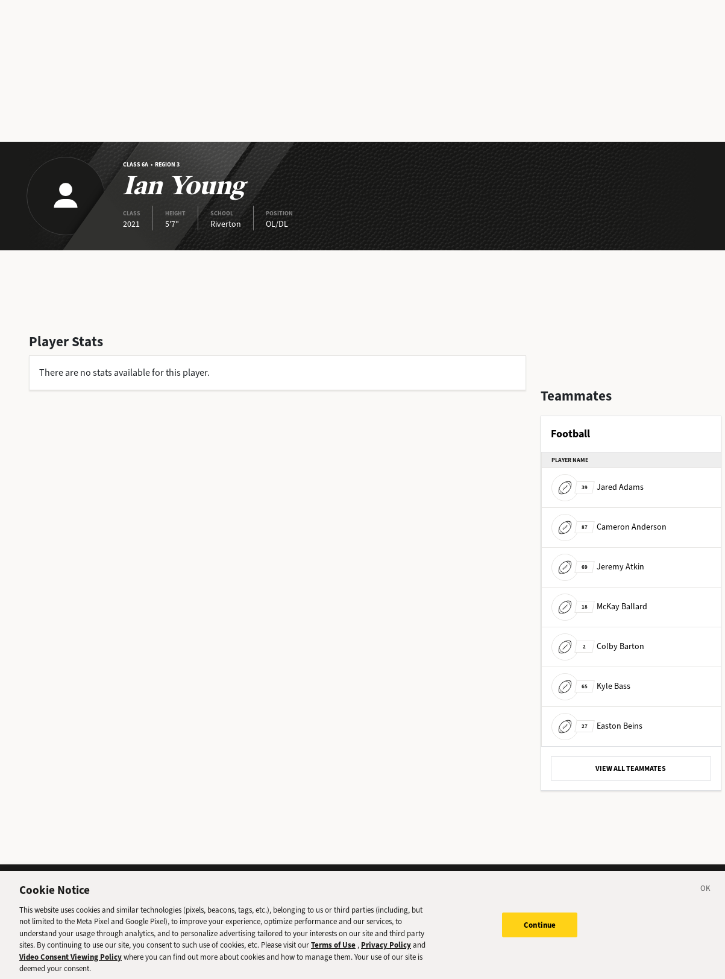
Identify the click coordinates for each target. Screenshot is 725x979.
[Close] (705, 897)
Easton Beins (596, 726)
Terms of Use (333, 953)
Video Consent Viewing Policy (70, 964)
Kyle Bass (590, 686)
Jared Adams (597, 487)
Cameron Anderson (609, 527)
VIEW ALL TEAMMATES (630, 768)
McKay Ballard (599, 606)
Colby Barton (597, 646)
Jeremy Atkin (597, 566)
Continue (540, 932)
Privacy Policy (386, 953)
